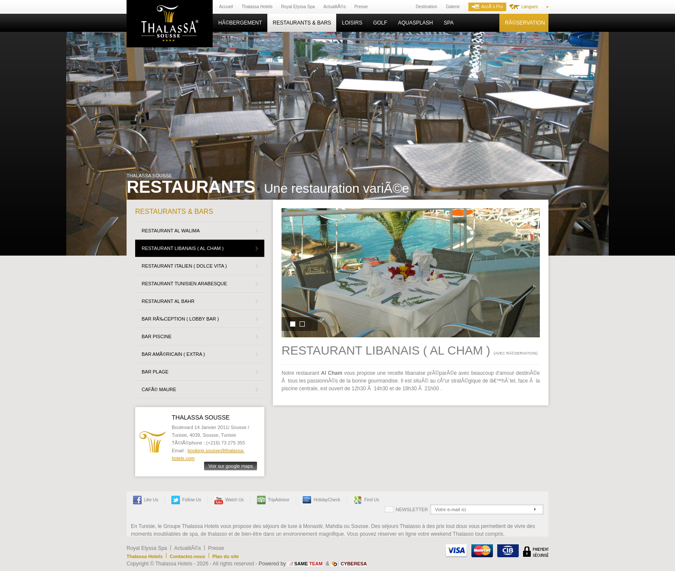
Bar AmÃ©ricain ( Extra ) (173, 354)
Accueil (226, 6)
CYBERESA (354, 563)
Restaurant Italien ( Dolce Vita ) (184, 266)
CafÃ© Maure (159, 389)
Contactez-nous (187, 556)
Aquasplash (415, 23)
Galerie (453, 6)
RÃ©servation (525, 23)
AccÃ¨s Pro (487, 6)
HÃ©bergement (240, 23)
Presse (361, 6)
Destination (426, 6)
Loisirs (352, 23)
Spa (449, 23)
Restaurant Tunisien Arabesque (184, 283)
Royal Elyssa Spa (298, 6)
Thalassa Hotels (257, 6)
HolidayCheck (321, 500)
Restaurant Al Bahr (168, 301)
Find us (366, 500)
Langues (529, 6)
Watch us (229, 500)
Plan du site (225, 556)
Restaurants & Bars (302, 23)
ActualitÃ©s (334, 6)
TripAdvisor (273, 500)
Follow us (186, 500)
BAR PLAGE (155, 371)
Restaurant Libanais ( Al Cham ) (183, 248)
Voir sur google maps (230, 466)
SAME (308, 563)
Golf (380, 23)
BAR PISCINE (157, 336)
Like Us (145, 500)
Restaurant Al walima (171, 230)
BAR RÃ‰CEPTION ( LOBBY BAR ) (180, 318)
